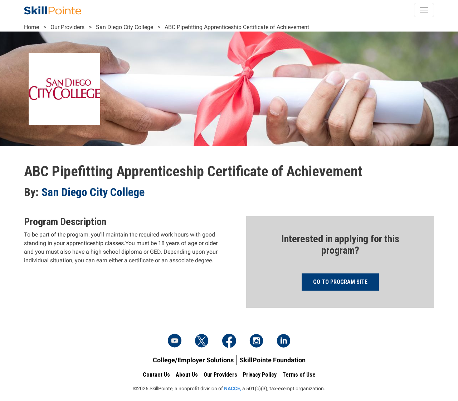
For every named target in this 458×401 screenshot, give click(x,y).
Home (31, 27)
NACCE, (232, 388)
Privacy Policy (260, 374)
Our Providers (67, 27)
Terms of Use (299, 374)
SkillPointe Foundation (273, 360)
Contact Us (156, 374)
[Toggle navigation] (424, 10)
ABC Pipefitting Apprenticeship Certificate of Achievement (237, 27)
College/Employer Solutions (193, 360)
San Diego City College (124, 27)
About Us (187, 374)
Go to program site (340, 281)
